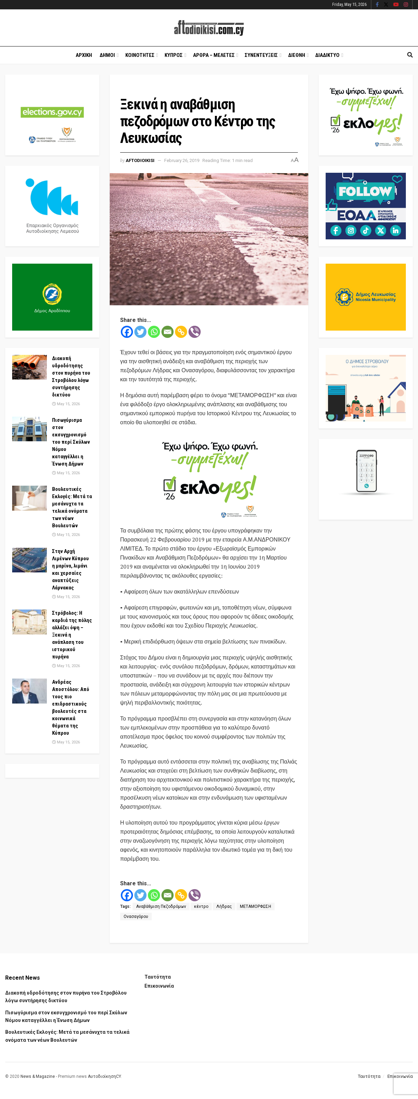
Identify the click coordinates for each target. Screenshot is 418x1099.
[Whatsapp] (154, 332)
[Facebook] (127, 332)
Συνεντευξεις (261, 55)
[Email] (167, 332)
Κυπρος (174, 55)
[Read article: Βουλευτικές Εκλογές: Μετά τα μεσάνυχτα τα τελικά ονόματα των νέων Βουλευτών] (29, 498)
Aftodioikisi (140, 160)
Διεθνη (296, 55)
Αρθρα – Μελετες (214, 55)
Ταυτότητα (157, 977)
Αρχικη (84, 55)
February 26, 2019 (181, 160)
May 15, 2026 (66, 404)
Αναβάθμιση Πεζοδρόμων (161, 906)
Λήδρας (224, 906)
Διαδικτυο (327, 55)
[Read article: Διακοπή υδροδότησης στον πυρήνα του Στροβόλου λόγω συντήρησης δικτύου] (29, 367)
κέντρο (201, 906)
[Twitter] (140, 332)
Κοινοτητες (139, 55)
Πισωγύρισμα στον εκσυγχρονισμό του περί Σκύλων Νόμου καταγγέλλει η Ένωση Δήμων (71, 442)
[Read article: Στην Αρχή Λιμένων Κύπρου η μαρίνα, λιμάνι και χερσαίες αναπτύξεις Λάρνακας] (29, 560)
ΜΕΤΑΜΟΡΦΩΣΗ (255, 906)
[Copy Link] (181, 332)
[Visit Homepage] (209, 28)
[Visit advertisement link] (209, 477)
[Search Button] (410, 55)
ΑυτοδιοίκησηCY (104, 1076)
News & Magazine (37, 1076)
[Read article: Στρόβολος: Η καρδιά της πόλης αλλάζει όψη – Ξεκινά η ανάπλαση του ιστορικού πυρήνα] (29, 622)
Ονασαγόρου (136, 916)
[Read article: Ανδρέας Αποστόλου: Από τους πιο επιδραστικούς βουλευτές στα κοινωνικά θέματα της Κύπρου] (29, 691)
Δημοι (107, 55)
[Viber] (195, 332)
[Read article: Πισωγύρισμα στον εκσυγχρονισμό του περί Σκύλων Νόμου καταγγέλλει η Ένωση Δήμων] (29, 429)
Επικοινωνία (159, 986)
